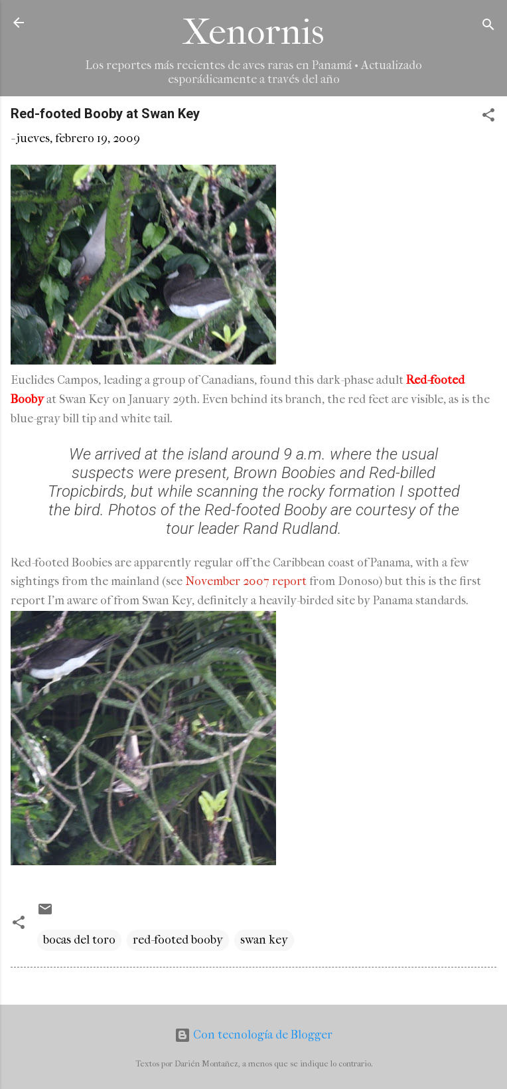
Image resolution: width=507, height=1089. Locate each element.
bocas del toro (79, 940)
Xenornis (253, 32)
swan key (264, 940)
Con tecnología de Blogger (253, 1035)
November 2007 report (246, 581)
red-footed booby (178, 940)
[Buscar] (488, 27)
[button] (488, 117)
